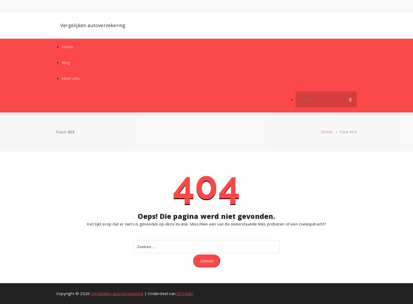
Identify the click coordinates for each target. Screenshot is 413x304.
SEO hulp (184, 293)
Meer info (71, 78)
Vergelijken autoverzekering (92, 25)
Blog (66, 62)
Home (67, 46)
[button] (350, 99)
